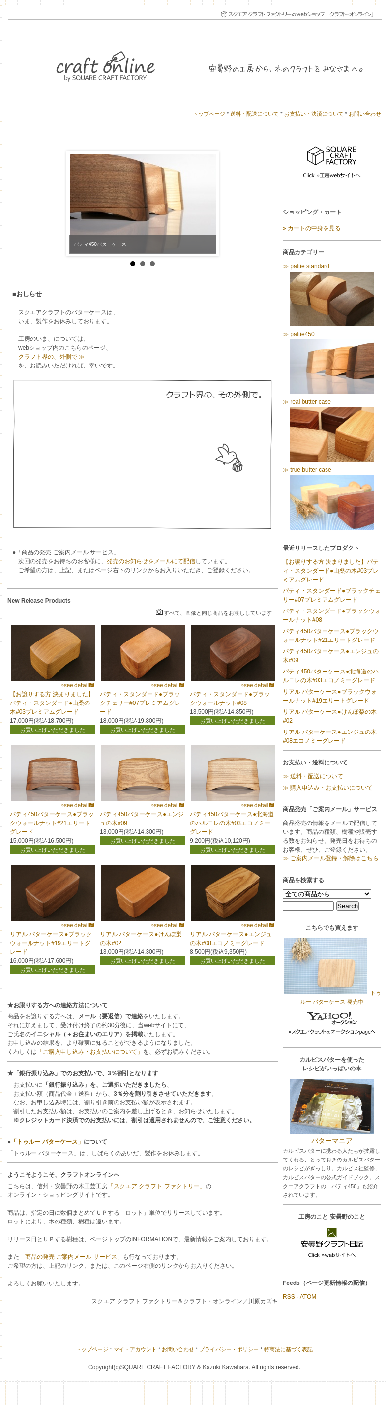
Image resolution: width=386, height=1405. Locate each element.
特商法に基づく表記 (288, 1349)
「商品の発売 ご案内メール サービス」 (71, 1256)
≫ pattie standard (332, 295)
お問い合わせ (365, 114)
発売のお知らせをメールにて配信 (151, 561)
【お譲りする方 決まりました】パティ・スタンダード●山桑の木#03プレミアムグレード (52, 703)
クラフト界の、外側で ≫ (51, 356)
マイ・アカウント (135, 1349)
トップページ (209, 114)
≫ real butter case (332, 430)
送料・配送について (254, 114)
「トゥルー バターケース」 (47, 1141)
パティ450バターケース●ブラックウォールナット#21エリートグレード (52, 823)
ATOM (308, 1296)
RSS (289, 1296)
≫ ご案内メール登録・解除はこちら (331, 858)
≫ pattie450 (332, 363)
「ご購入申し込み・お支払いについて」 (90, 1051)
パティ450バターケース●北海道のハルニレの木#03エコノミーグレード (232, 823)
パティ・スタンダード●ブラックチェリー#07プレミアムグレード (140, 703)
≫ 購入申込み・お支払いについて (328, 787)
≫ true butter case (332, 498)
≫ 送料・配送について (313, 776)
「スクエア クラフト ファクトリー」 (157, 1186)
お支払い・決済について (314, 114)
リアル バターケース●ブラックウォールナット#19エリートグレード (51, 943)
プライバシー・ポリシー (229, 1349)
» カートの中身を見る (312, 228)
